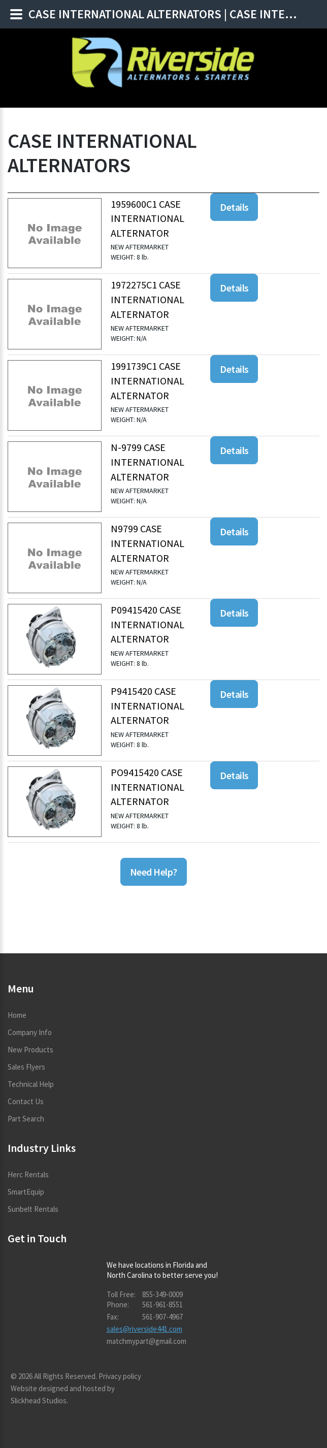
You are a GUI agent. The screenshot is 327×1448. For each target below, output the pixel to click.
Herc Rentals (28, 1174)
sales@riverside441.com (144, 1329)
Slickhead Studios (39, 1400)
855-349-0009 (162, 1294)
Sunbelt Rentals (33, 1209)
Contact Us (26, 1101)
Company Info (30, 1032)
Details (234, 207)
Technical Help (31, 1084)
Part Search (26, 1118)
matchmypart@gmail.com (146, 1341)
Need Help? (153, 871)
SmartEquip (26, 1192)
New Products (30, 1049)
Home (17, 1015)
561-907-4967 (162, 1317)
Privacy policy (120, 1376)
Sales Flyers (26, 1067)
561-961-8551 (162, 1304)
